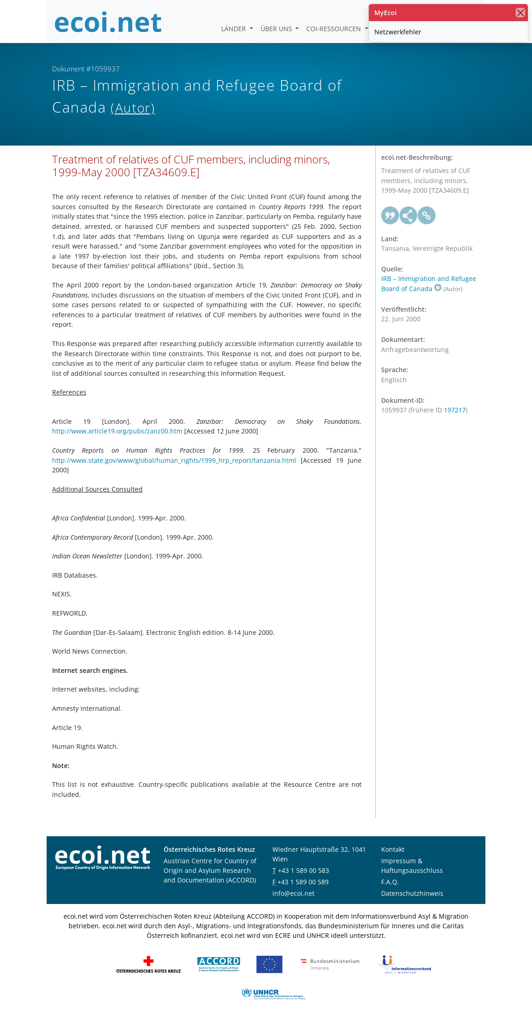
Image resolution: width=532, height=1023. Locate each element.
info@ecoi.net (293, 893)
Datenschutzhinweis (412, 893)
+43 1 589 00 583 (303, 870)
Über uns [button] (277, 28)
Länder (234, 28)
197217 (455, 410)
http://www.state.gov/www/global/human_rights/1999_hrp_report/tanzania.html (174, 460)
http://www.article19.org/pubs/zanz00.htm (117, 431)
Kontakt (392, 849)
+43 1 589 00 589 (303, 881)
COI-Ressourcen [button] (334, 28)
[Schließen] (520, 12)
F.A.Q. (390, 881)
